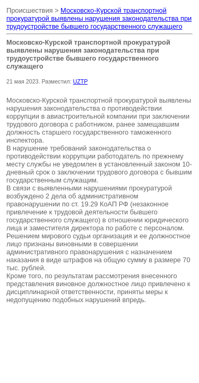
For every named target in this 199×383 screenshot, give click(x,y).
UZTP (80, 81)
